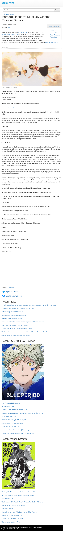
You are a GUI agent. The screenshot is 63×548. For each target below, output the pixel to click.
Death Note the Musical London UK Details (15, 325)
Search (57, 10)
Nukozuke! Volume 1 (8, 508)
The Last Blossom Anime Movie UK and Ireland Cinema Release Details (24, 332)
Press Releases (55, 35)
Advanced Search (8, 14)
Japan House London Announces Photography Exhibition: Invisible (23, 322)
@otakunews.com (14, 296)
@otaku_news (12, 291)
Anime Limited (22, 32)
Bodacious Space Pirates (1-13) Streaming (15, 430)
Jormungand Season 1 (9, 416)
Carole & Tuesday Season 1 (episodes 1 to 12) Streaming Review (22, 413)
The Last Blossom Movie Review (12, 318)
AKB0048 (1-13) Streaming (10, 426)
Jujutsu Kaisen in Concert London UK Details (16, 335)
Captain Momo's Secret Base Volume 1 (14, 505)
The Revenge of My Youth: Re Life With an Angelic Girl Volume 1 (22, 502)
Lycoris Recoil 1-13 (8, 406)
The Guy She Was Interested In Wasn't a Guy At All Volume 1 (21, 492)
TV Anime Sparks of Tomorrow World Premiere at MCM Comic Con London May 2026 (29, 305)
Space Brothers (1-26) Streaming (12, 423)
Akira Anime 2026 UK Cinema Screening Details (17, 328)
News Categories (54, 26)
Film (56, 33)
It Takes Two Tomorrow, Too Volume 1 (14, 519)
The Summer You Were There (11, 522)
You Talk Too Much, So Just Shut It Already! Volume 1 (19, 495)
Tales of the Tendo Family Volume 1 (13, 515)
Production (53, 37)
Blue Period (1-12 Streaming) (11, 403)
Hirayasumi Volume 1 (8, 498)
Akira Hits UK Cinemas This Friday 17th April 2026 (18, 308)
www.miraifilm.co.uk (51, 42)
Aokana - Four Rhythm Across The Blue (14, 410)
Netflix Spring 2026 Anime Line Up (12, 312)
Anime (52, 31)
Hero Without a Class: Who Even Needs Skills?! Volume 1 (20, 512)
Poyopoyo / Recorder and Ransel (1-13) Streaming (18, 433)
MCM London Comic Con (10, 34)
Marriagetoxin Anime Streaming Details (14, 315)
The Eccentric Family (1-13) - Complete (14, 420)
